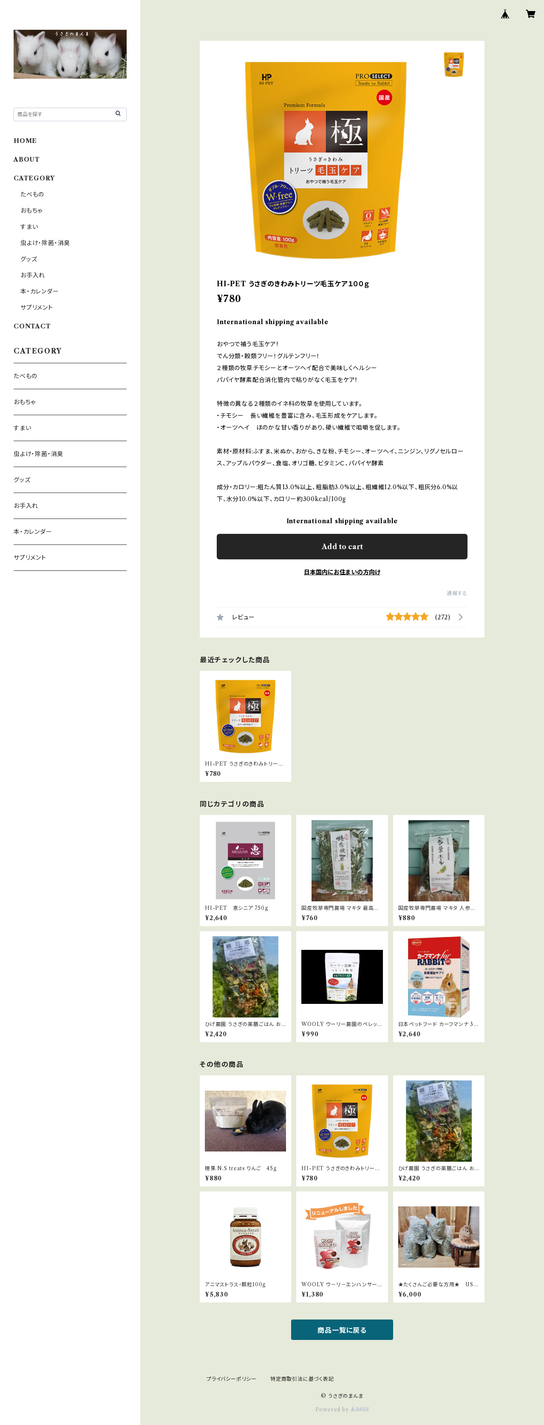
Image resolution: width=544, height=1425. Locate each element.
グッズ (28, 259)
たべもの (32, 194)
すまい (29, 227)
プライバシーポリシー (232, 1379)
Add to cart (342, 546)
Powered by (342, 1409)
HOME (25, 141)
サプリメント (36, 307)
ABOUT (27, 159)
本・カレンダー (39, 291)
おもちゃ (31, 210)
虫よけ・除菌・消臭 (45, 243)
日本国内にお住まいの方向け (342, 572)
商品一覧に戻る (342, 1330)
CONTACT (32, 326)
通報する (457, 593)
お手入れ (32, 275)
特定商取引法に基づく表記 (302, 1379)
